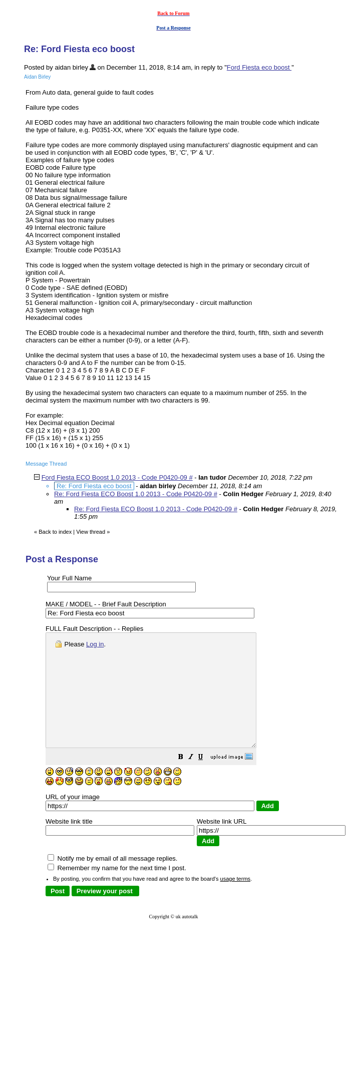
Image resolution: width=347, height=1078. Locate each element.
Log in (95, 644)
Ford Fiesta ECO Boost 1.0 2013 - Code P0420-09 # (117, 477)
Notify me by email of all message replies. (112, 881)
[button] (206, 781)
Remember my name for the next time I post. (117, 890)
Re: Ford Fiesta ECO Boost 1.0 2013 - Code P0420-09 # (135, 494)
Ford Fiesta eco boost (259, 67)
